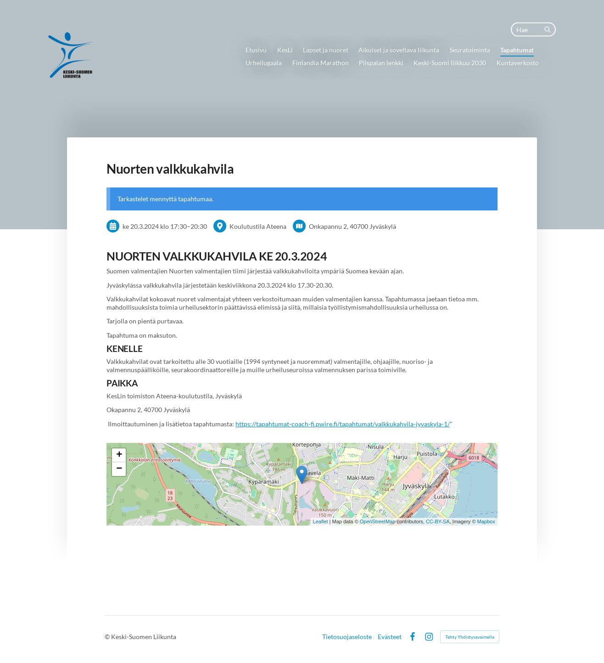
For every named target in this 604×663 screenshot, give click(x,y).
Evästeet (390, 637)
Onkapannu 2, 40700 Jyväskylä (352, 226)
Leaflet (320, 521)
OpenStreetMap (378, 521)
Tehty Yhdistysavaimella (469, 637)
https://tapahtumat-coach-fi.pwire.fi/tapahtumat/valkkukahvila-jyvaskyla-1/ (342, 424)
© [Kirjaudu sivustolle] (108, 636)
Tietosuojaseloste (347, 637)
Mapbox (486, 521)
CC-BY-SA (438, 521)
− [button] (119, 469)
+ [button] (119, 455)
